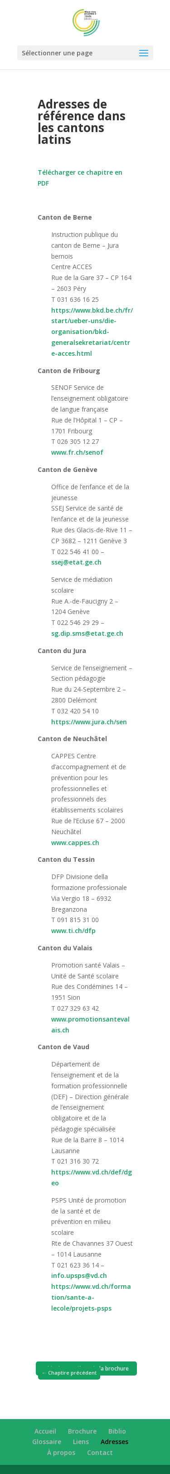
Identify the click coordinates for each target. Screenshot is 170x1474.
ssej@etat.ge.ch (76, 562)
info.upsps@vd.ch (79, 1275)
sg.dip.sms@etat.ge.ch (87, 633)
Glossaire (46, 1441)
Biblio (117, 1431)
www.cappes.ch (75, 842)
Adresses (114, 1441)
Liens (81, 1441)
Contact (100, 1452)
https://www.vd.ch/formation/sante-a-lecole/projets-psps (91, 1297)
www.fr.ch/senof (77, 452)
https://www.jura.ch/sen (89, 721)
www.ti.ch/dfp (73, 930)
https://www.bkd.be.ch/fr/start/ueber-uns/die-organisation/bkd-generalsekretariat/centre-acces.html (92, 332)
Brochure (82, 1431)
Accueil (45, 1431)
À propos (61, 1452)
